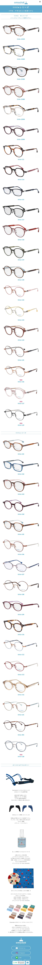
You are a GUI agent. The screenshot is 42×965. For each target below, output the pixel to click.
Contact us (20, 948)
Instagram (20, 953)
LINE (19, 958)
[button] (40, 2)
